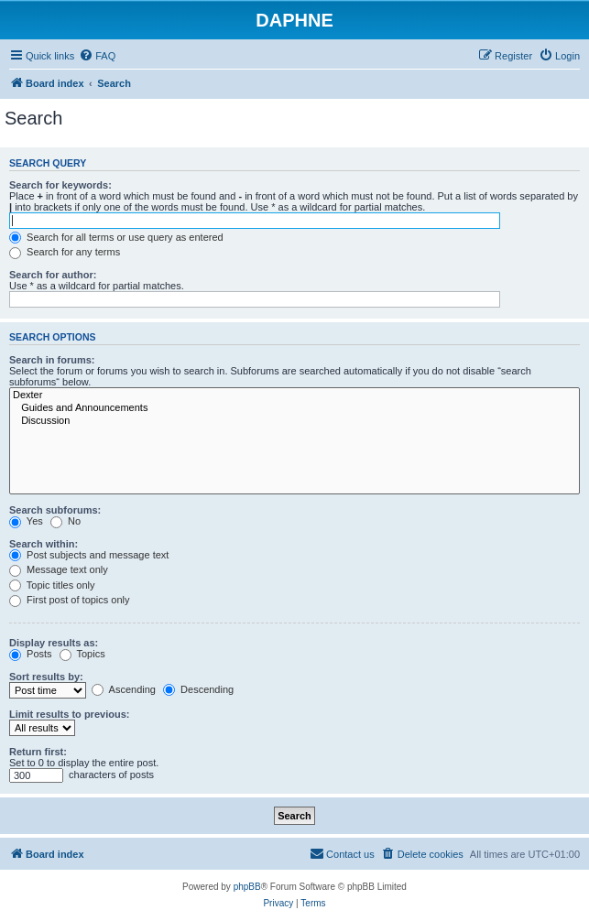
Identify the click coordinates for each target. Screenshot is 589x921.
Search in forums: (52, 359)
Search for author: (52, 274)
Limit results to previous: (69, 714)
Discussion (294, 421)
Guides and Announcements (294, 408)
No (65, 520)
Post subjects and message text (89, 554)
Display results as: (53, 642)
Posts (30, 653)
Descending (198, 689)
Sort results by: (46, 676)
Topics (82, 653)
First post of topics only (69, 599)
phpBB (247, 887)
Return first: (38, 751)
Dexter (294, 395)
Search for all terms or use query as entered (116, 237)
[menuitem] (97, 56)
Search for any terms (64, 251)
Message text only (58, 569)
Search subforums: (55, 509)
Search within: (43, 543)
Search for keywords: (60, 184)
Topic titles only (51, 585)
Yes (26, 520)
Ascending (124, 689)
